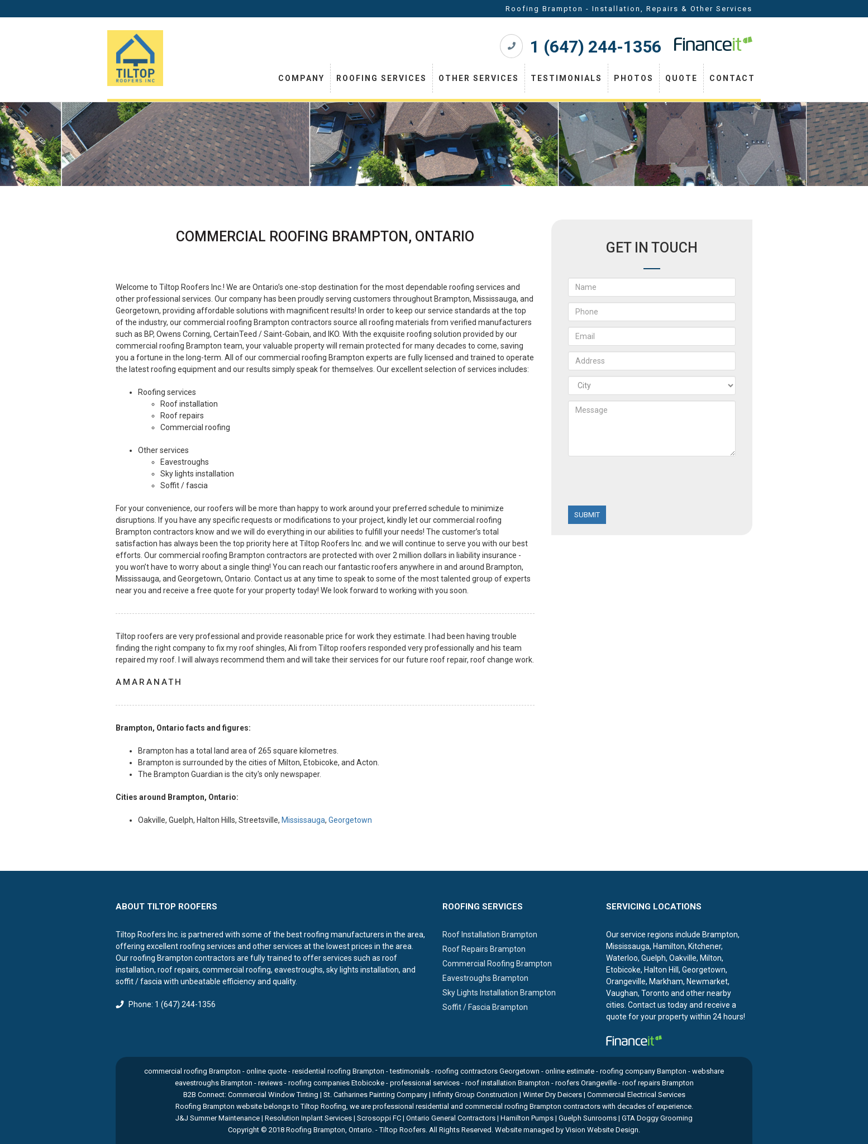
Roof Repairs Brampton (484, 949)
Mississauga (303, 820)
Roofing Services (381, 78)
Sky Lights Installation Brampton (499, 992)
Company (301, 78)
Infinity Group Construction (475, 1094)
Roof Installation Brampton (489, 934)
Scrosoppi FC (379, 1118)
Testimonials (566, 78)
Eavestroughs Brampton (485, 978)
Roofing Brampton (315, 1130)
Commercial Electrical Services (636, 1094)
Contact (732, 78)
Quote (681, 78)
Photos (634, 78)
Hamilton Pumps (527, 1118)
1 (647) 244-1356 (595, 46)
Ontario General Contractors (450, 1118)
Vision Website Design (601, 1130)
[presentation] (653, 484)
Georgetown (350, 820)
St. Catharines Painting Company (375, 1094)
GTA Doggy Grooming (657, 1118)
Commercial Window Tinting (273, 1094)
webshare (708, 1071)
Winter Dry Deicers (552, 1094)
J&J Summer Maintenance (217, 1118)
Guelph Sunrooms (588, 1118)
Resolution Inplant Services (308, 1118)
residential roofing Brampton (338, 1071)
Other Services (478, 78)
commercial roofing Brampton (192, 1071)
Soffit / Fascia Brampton (485, 1007)
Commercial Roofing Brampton (497, 963)
